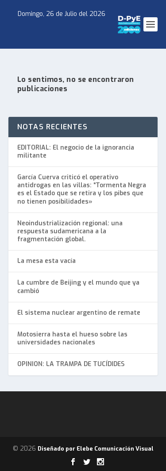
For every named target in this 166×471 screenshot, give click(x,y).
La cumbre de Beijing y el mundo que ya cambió (78, 286)
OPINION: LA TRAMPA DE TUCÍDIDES (70, 364)
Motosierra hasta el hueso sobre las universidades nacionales (72, 338)
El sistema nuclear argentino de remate (78, 313)
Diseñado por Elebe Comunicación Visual (96, 448)
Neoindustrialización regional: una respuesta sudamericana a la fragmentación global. (70, 231)
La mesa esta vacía (46, 261)
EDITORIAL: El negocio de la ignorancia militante (75, 151)
